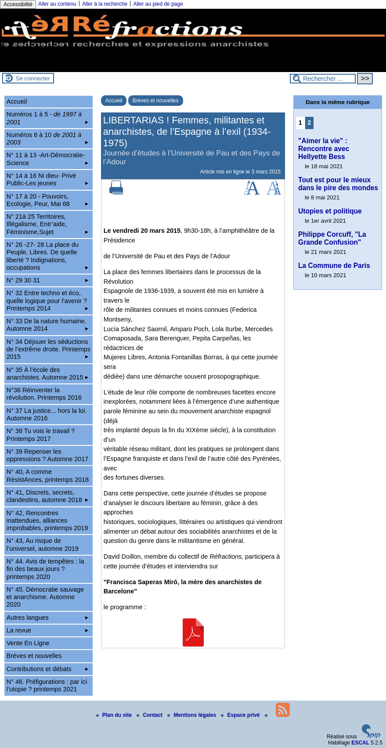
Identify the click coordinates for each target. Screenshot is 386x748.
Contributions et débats (47, 668)
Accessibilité (18, 4)
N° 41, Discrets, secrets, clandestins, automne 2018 (47, 496)
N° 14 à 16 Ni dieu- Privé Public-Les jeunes (47, 179)
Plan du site (114, 715)
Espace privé (241, 715)
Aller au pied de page (158, 4)
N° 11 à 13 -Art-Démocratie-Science (47, 159)
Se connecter (33, 78)
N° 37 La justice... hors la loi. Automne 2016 (47, 414)
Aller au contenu (57, 4)
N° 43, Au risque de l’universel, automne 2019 (43, 544)
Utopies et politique (330, 211)
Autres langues (47, 617)
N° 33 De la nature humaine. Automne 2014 (47, 325)
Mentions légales (192, 715)
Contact (150, 715)
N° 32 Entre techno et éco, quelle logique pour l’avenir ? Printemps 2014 (47, 300)
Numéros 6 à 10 (47, 138)
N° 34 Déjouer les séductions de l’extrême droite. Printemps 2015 (48, 349)
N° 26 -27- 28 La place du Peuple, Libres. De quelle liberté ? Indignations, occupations (47, 256)
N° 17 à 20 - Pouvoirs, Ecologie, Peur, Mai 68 (47, 200)
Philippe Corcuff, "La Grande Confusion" (332, 238)
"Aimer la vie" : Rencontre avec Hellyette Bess (323, 148)
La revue (47, 630)
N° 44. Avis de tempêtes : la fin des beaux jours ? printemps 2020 (45, 569)
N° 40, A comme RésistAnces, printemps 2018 (48, 475)
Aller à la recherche (104, 4)
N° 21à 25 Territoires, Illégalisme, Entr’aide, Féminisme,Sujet (47, 224)
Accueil (114, 101)
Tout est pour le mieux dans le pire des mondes (338, 184)
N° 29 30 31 (47, 280)
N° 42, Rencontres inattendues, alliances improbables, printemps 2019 (47, 521)
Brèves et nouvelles (156, 101)
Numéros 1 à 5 (47, 118)
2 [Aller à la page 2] (309, 122)
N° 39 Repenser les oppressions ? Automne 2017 (47, 455)
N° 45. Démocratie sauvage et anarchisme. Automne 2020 (45, 597)
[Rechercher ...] (323, 78)
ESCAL (360, 743)
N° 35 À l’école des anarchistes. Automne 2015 (47, 373)
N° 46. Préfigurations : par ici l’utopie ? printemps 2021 (47, 685)
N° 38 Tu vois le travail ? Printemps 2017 (41, 434)
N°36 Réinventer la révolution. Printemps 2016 (44, 394)
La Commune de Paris (334, 265)
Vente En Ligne (28, 643)
